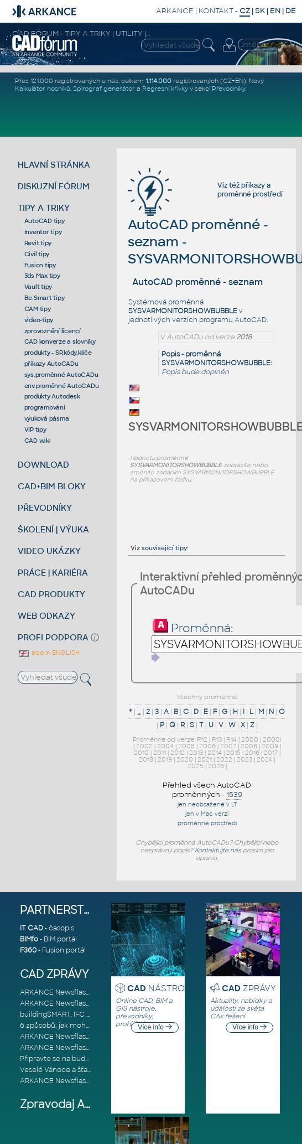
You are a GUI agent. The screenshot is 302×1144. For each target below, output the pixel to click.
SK (260, 10)
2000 (249, 739)
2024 (264, 759)
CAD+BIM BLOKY (52, 486)
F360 (28, 950)
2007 (228, 746)
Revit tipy (38, 243)
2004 (165, 746)
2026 (216, 766)
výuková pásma (46, 418)
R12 (202, 739)
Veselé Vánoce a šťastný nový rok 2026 (85, 1069)
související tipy (164, 548)
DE (290, 10)
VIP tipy (35, 429)
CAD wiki (37, 440)
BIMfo (29, 939)
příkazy (253, 185)
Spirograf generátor (104, 88)
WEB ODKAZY (46, 615)
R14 (231, 739)
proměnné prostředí (250, 194)
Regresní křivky (165, 88)
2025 (196, 766)
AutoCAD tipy (44, 221)
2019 (165, 759)
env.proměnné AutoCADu (61, 386)
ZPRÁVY (249, 988)
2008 (249, 746)
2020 (184, 759)
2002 (144, 746)
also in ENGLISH (49, 652)
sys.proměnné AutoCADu (61, 375)
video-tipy (39, 320)
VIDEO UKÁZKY (49, 551)
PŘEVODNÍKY (45, 508)
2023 (244, 759)
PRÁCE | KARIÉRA (53, 572)
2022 (224, 759)
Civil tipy (37, 254)
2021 (204, 759)
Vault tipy (38, 287)
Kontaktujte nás (218, 850)
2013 (196, 753)
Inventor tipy (43, 232)
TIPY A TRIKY (44, 208)
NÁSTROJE (160, 988)
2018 (146, 759)
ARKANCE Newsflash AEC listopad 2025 (86, 1080)
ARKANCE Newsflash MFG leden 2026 (83, 1047)
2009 (270, 746)
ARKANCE (175, 10)
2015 (233, 753)
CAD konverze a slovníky (60, 341)
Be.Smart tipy (44, 298)
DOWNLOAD (43, 464)
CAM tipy (37, 309)
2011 (159, 753)
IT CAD (31, 928)
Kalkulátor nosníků (42, 88)
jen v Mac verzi (206, 813)
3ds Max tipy (42, 275)
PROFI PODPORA (53, 637)
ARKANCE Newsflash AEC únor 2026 (81, 992)
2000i (272, 739)
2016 (252, 753)
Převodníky (228, 88)
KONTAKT (216, 10)
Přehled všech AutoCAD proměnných (207, 789)
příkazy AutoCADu (51, 363)
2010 (141, 753)
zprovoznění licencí (52, 331)
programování (44, 407)
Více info (155, 1027)
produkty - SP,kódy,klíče (58, 352)
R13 (217, 739)
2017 (271, 753)
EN (275, 10)
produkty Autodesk (52, 396)
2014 (214, 753)
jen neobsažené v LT (207, 804)
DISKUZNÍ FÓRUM (54, 186)
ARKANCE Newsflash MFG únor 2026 (81, 1003)
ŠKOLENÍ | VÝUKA (53, 529)
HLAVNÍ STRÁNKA (54, 164)
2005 (186, 746)
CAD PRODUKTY (51, 594)
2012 (177, 753)
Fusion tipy (40, 265)
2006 (207, 746)
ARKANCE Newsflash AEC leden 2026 (83, 1036)
